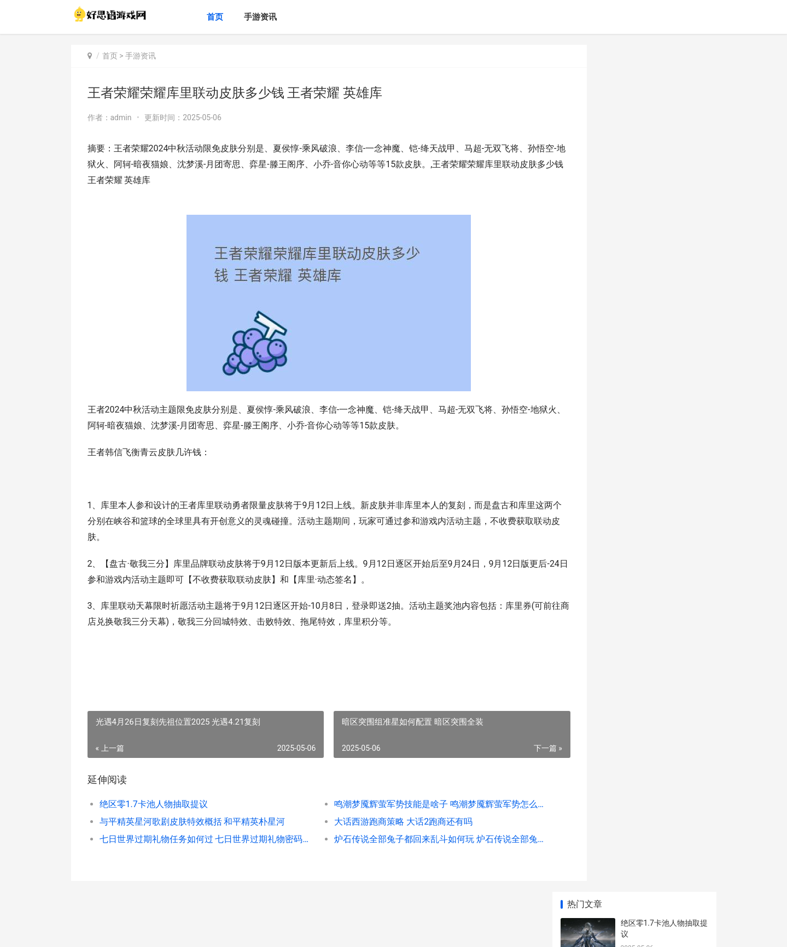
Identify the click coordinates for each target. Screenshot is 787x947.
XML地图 (277, 929)
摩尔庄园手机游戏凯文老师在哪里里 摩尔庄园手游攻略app (664, 758)
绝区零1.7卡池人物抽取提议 (154, 804)
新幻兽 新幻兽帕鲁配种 (660, 326)
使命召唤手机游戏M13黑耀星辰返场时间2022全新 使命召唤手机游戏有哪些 (664, 715)
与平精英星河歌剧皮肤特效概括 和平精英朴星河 (192, 821)
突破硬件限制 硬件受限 (660, 496)
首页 (226, 17)
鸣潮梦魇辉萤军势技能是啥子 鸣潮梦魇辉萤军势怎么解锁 (407, 804)
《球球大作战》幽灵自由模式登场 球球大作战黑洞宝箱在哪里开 (664, 465)
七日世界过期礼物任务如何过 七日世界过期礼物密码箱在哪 (195, 839)
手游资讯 (271, 17)
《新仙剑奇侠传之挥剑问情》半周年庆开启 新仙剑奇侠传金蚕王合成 (664, 630)
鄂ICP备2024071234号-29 (224, 929)
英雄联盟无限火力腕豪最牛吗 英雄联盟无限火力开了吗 (664, 550)
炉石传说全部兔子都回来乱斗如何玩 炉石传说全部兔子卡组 (407, 839)
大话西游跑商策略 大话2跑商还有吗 (381, 821)
